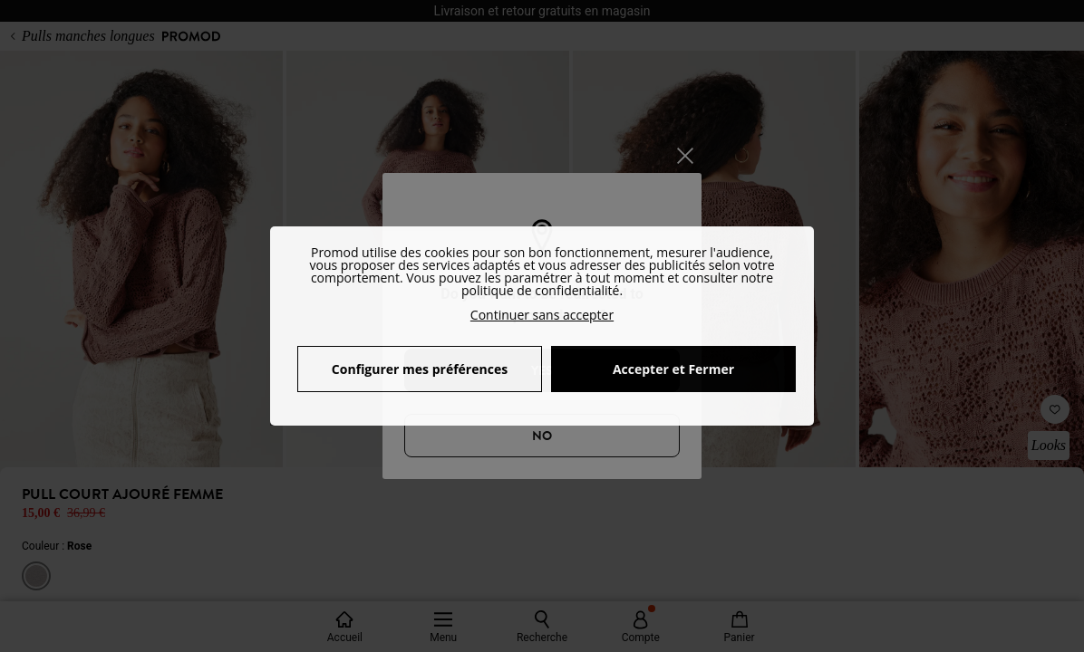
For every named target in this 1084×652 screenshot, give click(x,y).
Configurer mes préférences (420, 369)
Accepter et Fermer (673, 369)
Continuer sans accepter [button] (542, 314)
